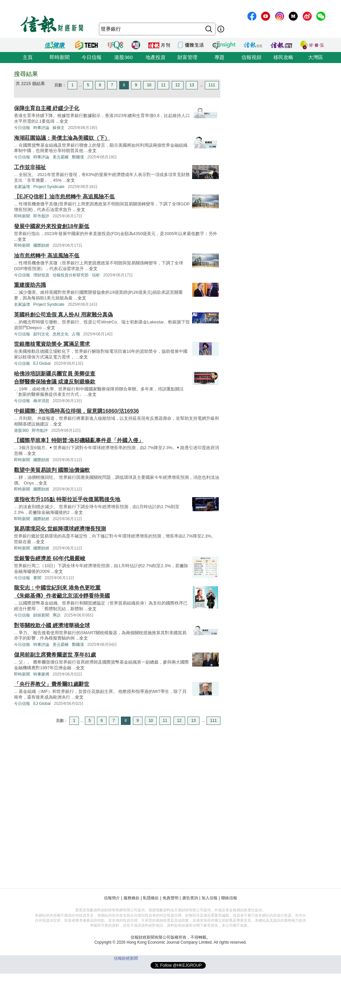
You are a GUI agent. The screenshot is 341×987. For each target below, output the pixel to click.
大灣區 (315, 57)
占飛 (76, 334)
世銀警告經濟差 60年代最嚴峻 (49, 558)
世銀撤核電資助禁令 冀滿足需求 (52, 344)
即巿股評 (41, 216)
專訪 (57, 615)
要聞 (37, 578)
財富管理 (187, 57)
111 (211, 85)
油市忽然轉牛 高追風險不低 (46, 255)
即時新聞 (60, 57)
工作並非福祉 (30, 167)
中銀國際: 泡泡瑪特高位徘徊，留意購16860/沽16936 (76, 411)
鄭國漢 (78, 157)
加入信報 (209, 898)
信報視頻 (251, 57)
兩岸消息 (41, 400)
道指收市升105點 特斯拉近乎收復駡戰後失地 (67, 499)
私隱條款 (151, 898)
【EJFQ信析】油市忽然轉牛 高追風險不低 (64, 196)
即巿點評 (40, 430)
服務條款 (132, 898)
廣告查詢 (190, 898)
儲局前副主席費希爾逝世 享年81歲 (55, 655)
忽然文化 (61, 334)
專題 (219, 57)
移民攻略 (283, 57)
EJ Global (42, 363)
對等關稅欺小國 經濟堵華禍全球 (52, 625)
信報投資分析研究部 (71, 275)
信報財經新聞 (126, 958)
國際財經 (41, 245)
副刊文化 (41, 334)
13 (191, 85)
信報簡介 (112, 898)
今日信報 (92, 57)
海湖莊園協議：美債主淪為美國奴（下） (62, 138)
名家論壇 (22, 186)
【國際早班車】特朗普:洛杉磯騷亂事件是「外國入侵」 (79, 440)
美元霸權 (61, 157)
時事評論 (41, 127)
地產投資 (156, 57)
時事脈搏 (41, 674)
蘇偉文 (59, 127)
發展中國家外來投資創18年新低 (51, 226)
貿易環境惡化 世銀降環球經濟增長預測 (60, 529)
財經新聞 (41, 615)
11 (163, 85)
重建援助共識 (30, 285)
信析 (96, 275)
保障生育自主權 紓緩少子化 (46, 108)
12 (177, 85)
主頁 (28, 57)
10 (149, 85)
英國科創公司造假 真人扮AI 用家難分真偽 (63, 314)
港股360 (123, 57)
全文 (64, 121)
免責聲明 (170, 898)
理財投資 (41, 275)
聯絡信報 (229, 898)
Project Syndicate (48, 186)
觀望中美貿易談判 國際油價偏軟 (52, 470)
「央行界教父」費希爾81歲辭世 (51, 684)
